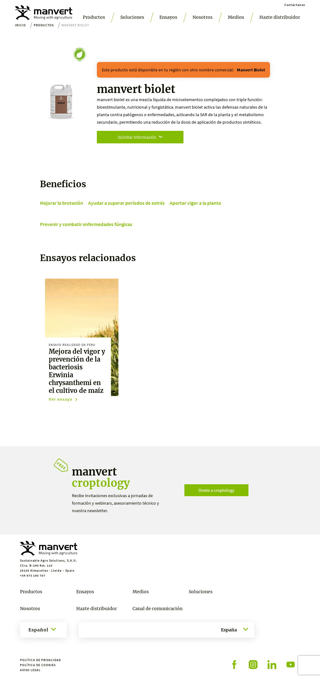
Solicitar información (140, 137)
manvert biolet (251, 70)
